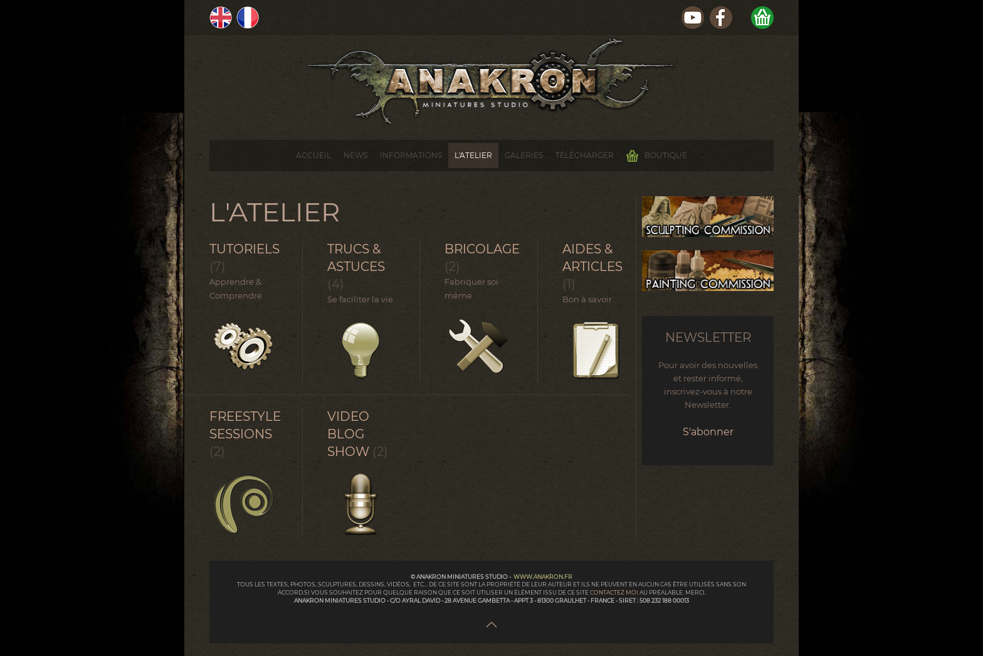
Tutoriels (244, 249)
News (355, 155)
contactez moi (614, 593)
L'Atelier (473, 155)
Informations (411, 155)
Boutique (656, 156)
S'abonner (708, 432)
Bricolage (482, 249)
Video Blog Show (348, 434)
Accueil (313, 155)
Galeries (524, 155)
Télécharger (584, 155)
